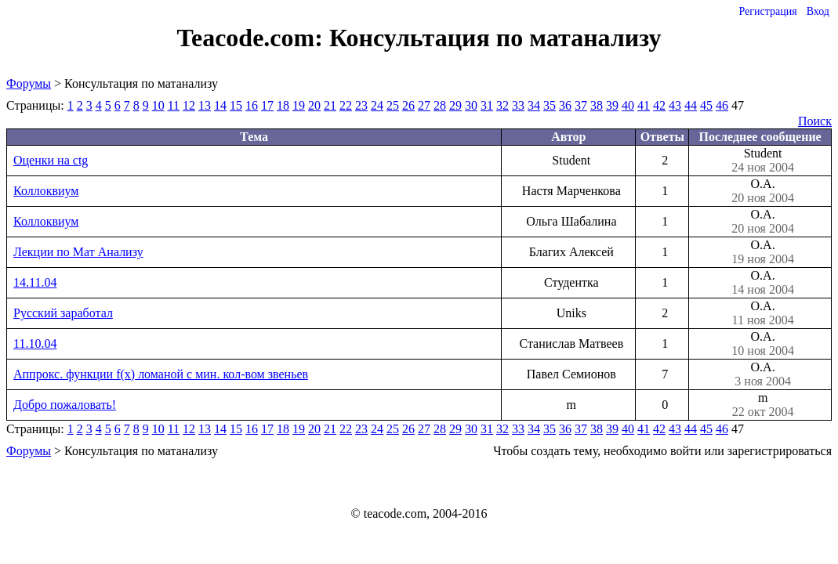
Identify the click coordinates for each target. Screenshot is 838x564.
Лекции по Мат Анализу (78, 251)
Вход (818, 11)
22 (345, 105)
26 (408, 105)
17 (267, 105)
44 (690, 105)
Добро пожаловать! (64, 404)
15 (236, 105)
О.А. (762, 191)
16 (251, 105)
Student (762, 160)
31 (487, 105)
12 (189, 105)
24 (377, 105)
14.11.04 (34, 282)
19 (298, 105)
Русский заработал (63, 313)
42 (659, 105)
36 (565, 105)
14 (220, 105)
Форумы (28, 83)
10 (158, 105)
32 (502, 105)
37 (581, 105)
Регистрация (767, 11)
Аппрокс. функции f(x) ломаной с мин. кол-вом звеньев (160, 374)
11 (174, 105)
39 (612, 105)
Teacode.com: (253, 38)
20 (314, 105)
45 (706, 105)
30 (471, 105)
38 (596, 105)
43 (675, 105)
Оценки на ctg (50, 160)
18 (283, 105)
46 (722, 105)
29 (455, 105)
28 (440, 105)
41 (643, 105)
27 (424, 105)
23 (361, 105)
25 (392, 105)
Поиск (815, 121)
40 (628, 105)
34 (534, 105)
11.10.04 (34, 343)
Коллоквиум (45, 190)
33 (518, 105)
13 (204, 105)
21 (330, 105)
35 (549, 105)
